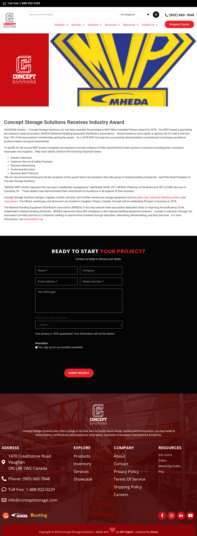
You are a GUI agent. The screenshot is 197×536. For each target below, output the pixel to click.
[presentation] (60, 359)
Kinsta (154, 532)
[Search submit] (156, 14)
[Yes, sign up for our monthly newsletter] (36, 347)
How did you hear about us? (51, 318)
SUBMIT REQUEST (78, 373)
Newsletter (41, 343)
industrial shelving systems (165, 197)
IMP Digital (126, 532)
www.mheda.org (33, 219)
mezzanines (11, 201)
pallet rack (142, 197)
